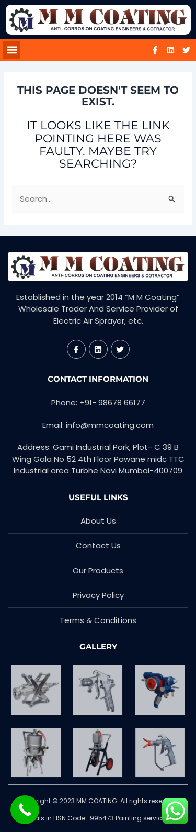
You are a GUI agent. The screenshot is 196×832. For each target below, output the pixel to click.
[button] (11, 50)
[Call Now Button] (24, 809)
